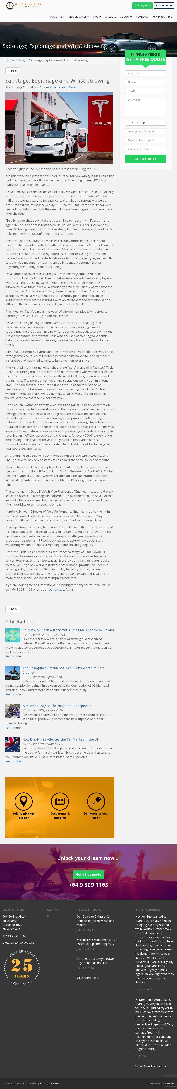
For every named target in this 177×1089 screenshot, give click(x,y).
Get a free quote (88, 874)
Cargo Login (164, 5)
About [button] (126, 16)
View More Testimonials (151, 1066)
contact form (64, 589)
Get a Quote (142, 5)
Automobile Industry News (57, 87)
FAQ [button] (97, 16)
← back (12, 70)
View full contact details (18, 943)
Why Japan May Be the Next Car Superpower (56, 706)
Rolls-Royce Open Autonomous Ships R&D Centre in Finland (68, 630)
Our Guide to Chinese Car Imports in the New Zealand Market (95, 921)
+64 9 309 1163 (88, 884)
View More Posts (87, 978)
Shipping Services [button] (75, 16)
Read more (13, 656)
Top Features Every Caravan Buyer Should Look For (96, 961)
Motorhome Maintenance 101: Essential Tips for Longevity (97, 942)
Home (54, 16)
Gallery (110, 16)
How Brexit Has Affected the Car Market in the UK (60, 739)
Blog (21, 60)
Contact (142, 16)
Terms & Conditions (49, 1083)
